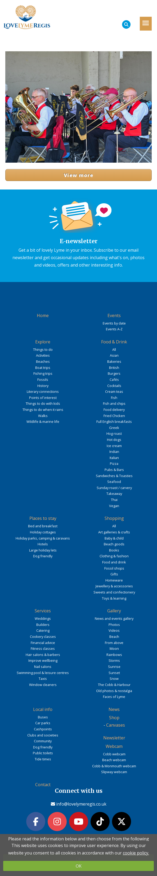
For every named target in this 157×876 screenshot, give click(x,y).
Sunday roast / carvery (114, 487)
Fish (114, 397)
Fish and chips (114, 403)
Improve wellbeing (42, 660)
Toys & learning (114, 598)
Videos (114, 630)
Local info (42, 709)
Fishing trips (42, 373)
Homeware (114, 580)
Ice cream (114, 445)
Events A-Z (114, 329)
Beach (114, 636)
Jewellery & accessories (114, 586)
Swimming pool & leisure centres (43, 672)
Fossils (42, 379)
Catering (43, 630)
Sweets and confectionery (114, 592)
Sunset (114, 672)
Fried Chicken (114, 415)
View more (78, 175)
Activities (43, 355)
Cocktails (114, 385)
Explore (42, 342)
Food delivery (114, 409)
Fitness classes (43, 648)
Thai (114, 499)
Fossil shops (114, 568)
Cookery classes (43, 636)
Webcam (114, 746)
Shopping (114, 518)
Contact (43, 784)
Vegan (114, 505)
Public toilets (43, 753)
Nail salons (42, 666)
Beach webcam (114, 759)
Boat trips (42, 367)
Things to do (43, 349)
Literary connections (43, 391)
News (114, 709)
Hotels (43, 544)
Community (43, 741)
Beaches (43, 361)
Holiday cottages (43, 532)
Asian (114, 355)
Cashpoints (43, 729)
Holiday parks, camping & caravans (43, 538)
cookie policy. (136, 853)
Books (114, 550)
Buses (43, 717)
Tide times (43, 759)
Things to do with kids (43, 403)
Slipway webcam (114, 771)
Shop (114, 718)
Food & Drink (114, 342)
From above (114, 642)
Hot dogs (114, 439)
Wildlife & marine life (42, 421)
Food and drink (114, 562)
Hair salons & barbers (43, 654)
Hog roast (114, 433)
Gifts (114, 574)
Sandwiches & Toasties (114, 475)
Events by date (114, 323)
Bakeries (114, 361)
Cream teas (114, 391)
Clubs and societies (42, 735)
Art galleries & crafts (114, 532)
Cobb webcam (114, 754)
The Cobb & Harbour (114, 684)
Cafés (114, 379)
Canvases (115, 725)
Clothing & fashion (114, 556)
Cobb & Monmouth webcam (114, 766)
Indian (114, 451)
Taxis (43, 678)
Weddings (43, 618)
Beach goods (114, 544)
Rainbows (114, 654)
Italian (114, 457)
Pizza (114, 463)
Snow (114, 678)
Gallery (114, 611)
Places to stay (42, 518)
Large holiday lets (43, 550)
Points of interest (43, 397)
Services (43, 611)
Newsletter (114, 738)
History (42, 385)
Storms (114, 660)
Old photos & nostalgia (114, 690)
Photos (114, 624)
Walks (43, 415)
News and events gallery (114, 618)
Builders (43, 624)
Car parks (42, 723)
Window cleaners (43, 684)
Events (114, 315)
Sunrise (114, 666)
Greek (114, 427)
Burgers (114, 373)
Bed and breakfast (42, 526)
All (114, 349)
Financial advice (43, 642)
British (114, 367)
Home (43, 315)
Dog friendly (42, 556)
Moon (114, 648)
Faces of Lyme (114, 696)
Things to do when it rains (43, 409)
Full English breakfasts (114, 421)
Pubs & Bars (114, 469)
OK (79, 866)
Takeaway (114, 493)
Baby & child (114, 538)
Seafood (114, 481)
